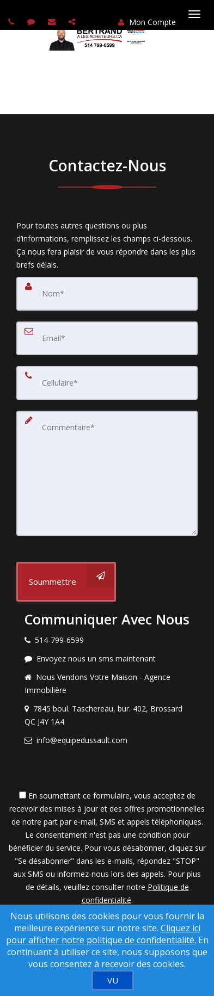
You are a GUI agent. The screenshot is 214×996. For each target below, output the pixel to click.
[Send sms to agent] (32, 21)
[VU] (112, 980)
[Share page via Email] (73, 21)
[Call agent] (12, 21)
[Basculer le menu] (194, 14)
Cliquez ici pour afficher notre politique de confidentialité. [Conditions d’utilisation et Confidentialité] (103, 934)
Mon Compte (147, 22)
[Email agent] (53, 21)
